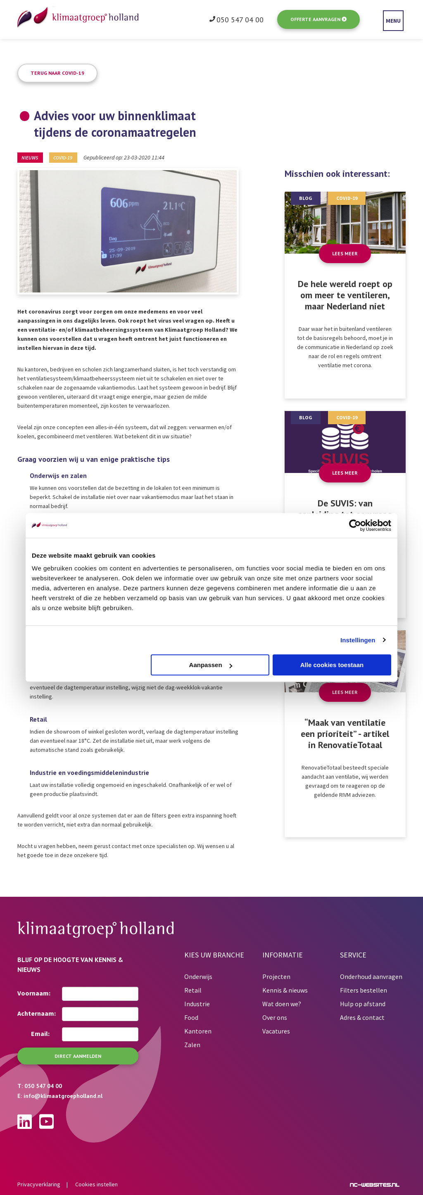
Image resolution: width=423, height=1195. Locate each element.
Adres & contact (362, 1017)
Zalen (192, 1045)
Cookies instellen (96, 1184)
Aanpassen (210, 664)
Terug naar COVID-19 (57, 73)
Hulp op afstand (362, 1004)
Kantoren (198, 1031)
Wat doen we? (281, 1004)
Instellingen (357, 640)
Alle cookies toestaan (332, 664)
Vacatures (276, 1031)
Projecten (276, 976)
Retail (193, 990)
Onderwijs (198, 976)
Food (191, 1017)
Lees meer (345, 253)
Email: (40, 1033)
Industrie (197, 1004)
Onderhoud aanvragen (371, 976)
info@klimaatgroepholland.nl (63, 1096)
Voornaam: (33, 993)
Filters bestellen (363, 990)
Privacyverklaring (38, 1184)
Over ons (274, 1017)
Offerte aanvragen (318, 19)
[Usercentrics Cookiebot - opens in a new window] (355, 525)
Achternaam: (36, 1013)
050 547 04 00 (240, 20)
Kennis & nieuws (285, 990)
